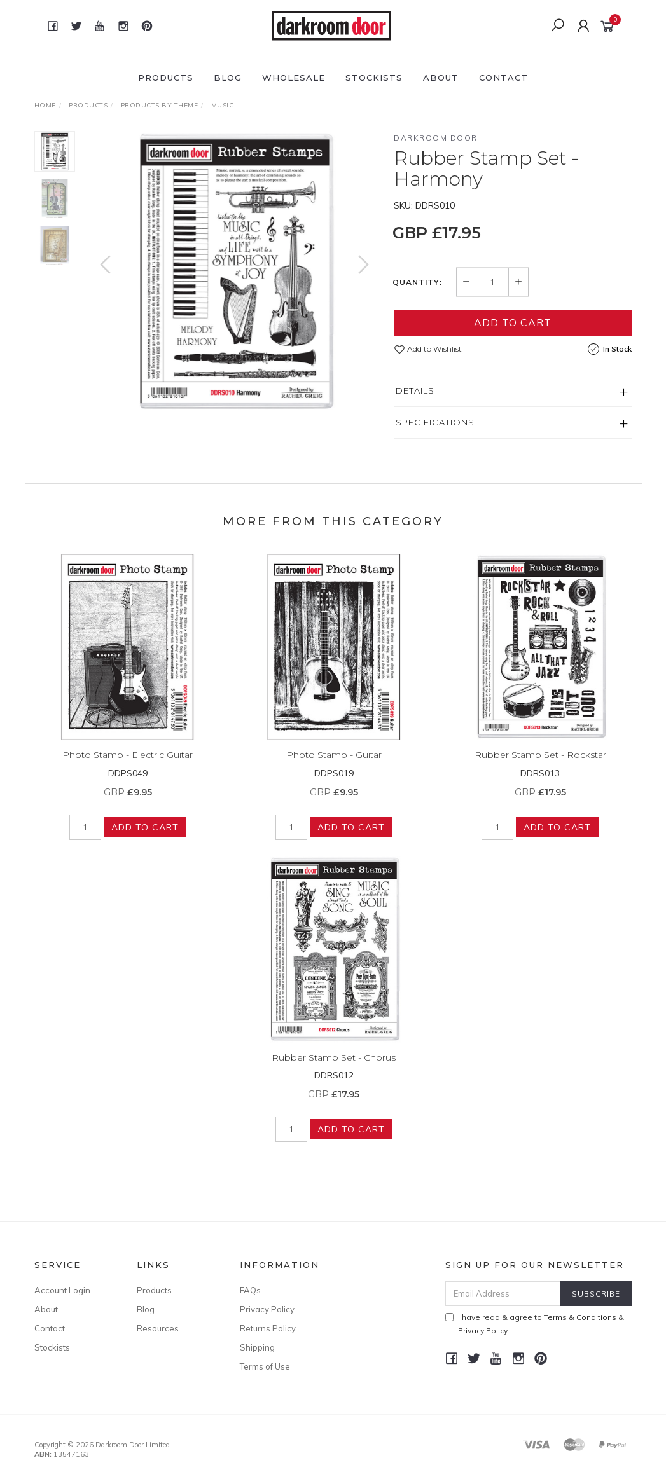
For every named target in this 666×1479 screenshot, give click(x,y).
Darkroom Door (436, 137)
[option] (234, 271)
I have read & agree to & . (534, 1323)
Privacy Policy (267, 1309)
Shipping (257, 1347)
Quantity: (417, 282)
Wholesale (293, 77)
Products (165, 77)
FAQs (250, 1290)
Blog (228, 77)
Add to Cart (513, 322)
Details (415, 390)
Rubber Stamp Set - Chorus (334, 1067)
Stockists (374, 77)
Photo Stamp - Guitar (334, 765)
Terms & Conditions (580, 1317)
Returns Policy (268, 1328)
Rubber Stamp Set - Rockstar (540, 765)
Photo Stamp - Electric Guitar (127, 765)
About (441, 77)
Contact (503, 77)
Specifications (435, 422)
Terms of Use (265, 1366)
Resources (158, 1328)
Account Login (62, 1290)
